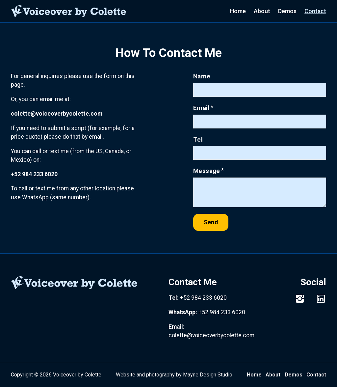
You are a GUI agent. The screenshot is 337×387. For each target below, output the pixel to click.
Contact (315, 11)
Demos (287, 11)
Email (201, 108)
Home (238, 11)
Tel (198, 139)
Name (202, 76)
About (262, 11)
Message (206, 171)
